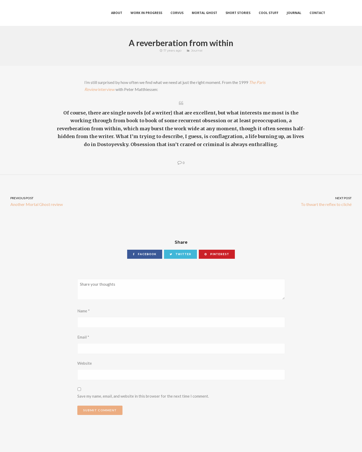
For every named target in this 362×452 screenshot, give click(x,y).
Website (84, 363)
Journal (196, 50)
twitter (180, 254)
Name (83, 310)
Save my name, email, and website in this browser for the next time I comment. (143, 396)
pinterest (216, 254)
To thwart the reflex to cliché (272, 201)
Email (83, 337)
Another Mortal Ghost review (90, 201)
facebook (144, 254)
